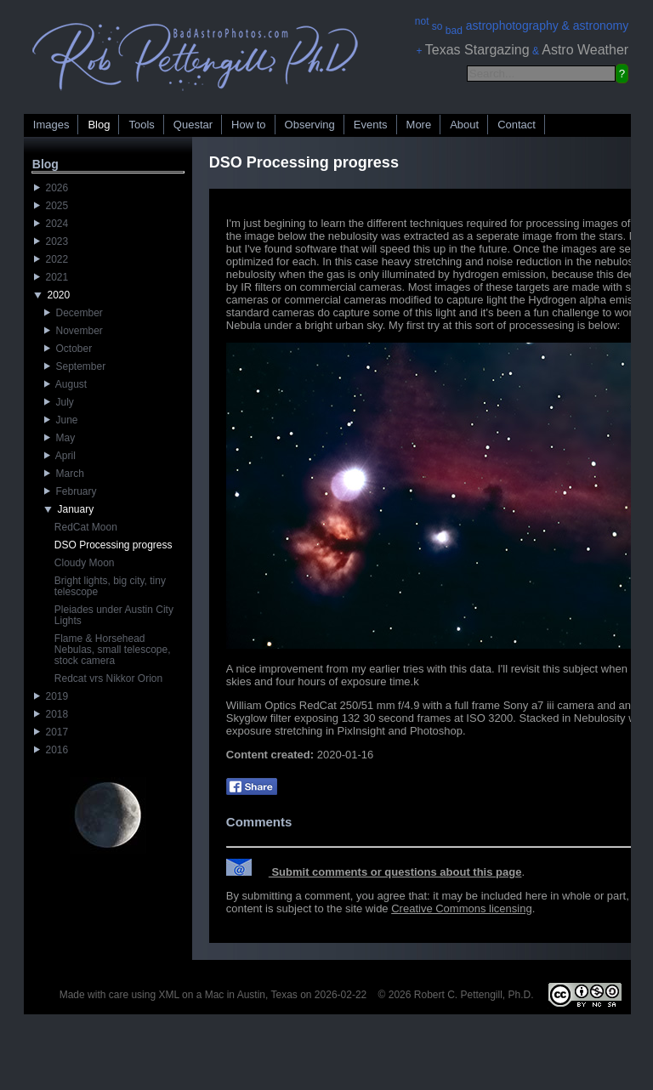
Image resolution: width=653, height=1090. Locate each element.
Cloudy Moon (84, 563)
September (74, 366)
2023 (51, 241)
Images (51, 124)
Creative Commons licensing (461, 908)
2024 (51, 224)
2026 (51, 188)
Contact (516, 124)
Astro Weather (585, 50)
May (59, 438)
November (73, 331)
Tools (141, 124)
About (464, 124)
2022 (51, 259)
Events (371, 124)
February (70, 491)
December (73, 313)
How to (248, 124)
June (61, 420)
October (68, 349)
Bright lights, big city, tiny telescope (110, 586)
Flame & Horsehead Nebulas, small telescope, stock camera (112, 650)
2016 (51, 750)
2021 (51, 277)
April (60, 456)
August (65, 384)
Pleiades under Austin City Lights (113, 615)
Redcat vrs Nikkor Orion (108, 678)
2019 (51, 696)
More (419, 124)
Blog (99, 124)
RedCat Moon (85, 527)
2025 (51, 206)
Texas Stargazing (477, 50)
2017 (51, 732)
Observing (310, 124)
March (64, 474)
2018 (51, 714)
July (59, 402)
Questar (193, 124)
